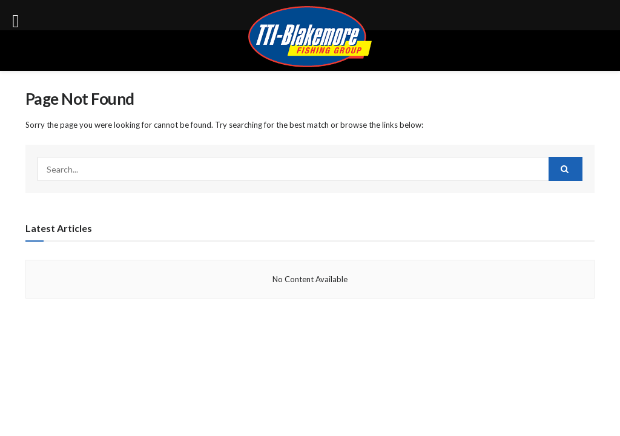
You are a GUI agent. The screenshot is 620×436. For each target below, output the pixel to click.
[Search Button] (565, 169)
